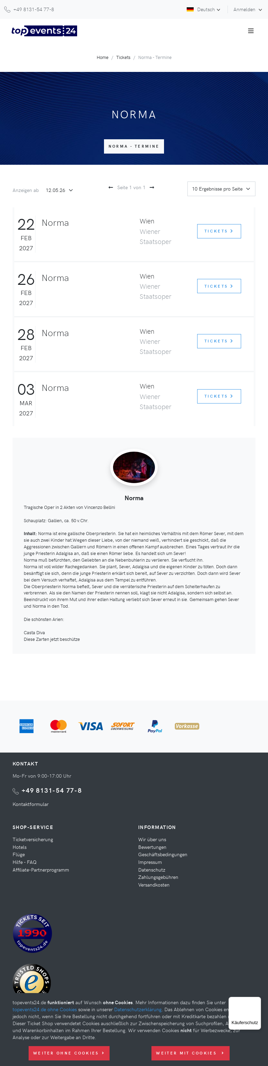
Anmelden (245, 9)
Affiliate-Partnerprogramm (41, 869)
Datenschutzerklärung (138, 1009)
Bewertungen (152, 846)
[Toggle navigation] (251, 31)
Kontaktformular (31, 803)
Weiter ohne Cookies (69, 1053)
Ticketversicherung (33, 839)
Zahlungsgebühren (158, 876)
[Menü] (257, 1001)
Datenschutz (151, 869)
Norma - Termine (134, 146)
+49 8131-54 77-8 (52, 790)
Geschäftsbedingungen (162, 854)
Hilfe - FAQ (25, 861)
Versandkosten (154, 884)
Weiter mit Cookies (190, 1053)
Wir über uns (152, 839)
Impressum (150, 861)
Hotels (20, 846)
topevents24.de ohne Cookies (45, 1009)
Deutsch (201, 9)
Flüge (19, 854)
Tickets (123, 57)
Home (103, 57)
